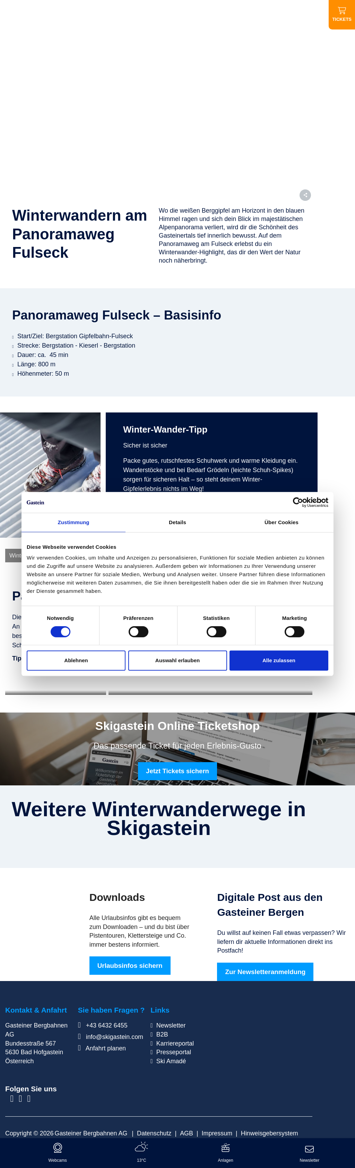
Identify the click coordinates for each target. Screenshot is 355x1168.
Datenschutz (154, 1131)
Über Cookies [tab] (281, 522)
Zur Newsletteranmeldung (265, 970)
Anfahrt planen (102, 1046)
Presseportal (173, 1050)
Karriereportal (175, 1042)
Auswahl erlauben (177, 660)
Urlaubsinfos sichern (130, 964)
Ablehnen (76, 660)
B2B (162, 1033)
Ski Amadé (171, 1059)
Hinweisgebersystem (269, 1131)
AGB (186, 1131)
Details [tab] (177, 522)
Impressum (217, 1131)
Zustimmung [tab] (73, 522)
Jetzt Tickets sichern (177, 769)
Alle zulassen (278, 660)
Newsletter (171, 1024)
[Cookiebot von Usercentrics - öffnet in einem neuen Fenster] (298, 502)
